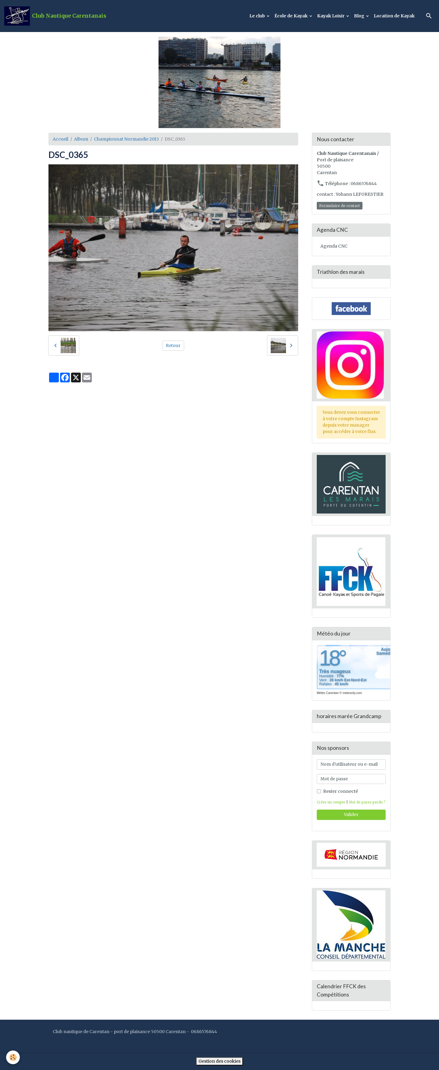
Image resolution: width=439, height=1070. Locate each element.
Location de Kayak (394, 16)
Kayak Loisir (331, 16)
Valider (351, 814)
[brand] (55, 16)
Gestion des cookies (219, 1061)
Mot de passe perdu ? (367, 802)
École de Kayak (291, 16)
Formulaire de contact (339, 205)
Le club (257, 16)
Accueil (60, 139)
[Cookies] (13, 1057)
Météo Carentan (328, 693)
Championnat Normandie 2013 (126, 139)
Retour (173, 345)
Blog (359, 16)
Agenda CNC (334, 246)
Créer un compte (331, 802)
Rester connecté (340, 791)
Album (81, 139)
